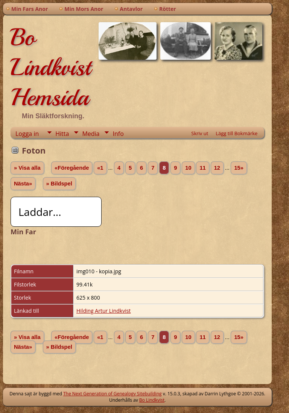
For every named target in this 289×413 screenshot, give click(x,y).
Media (90, 134)
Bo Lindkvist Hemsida (51, 67)
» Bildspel (59, 184)
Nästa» (23, 184)
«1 (100, 168)
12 (217, 168)
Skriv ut (199, 133)
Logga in (27, 134)
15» (238, 168)
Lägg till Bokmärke (236, 133)
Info (118, 134)
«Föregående (72, 168)
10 (188, 168)
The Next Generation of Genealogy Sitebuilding (112, 393)
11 (202, 168)
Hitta (62, 134)
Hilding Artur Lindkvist (103, 310)
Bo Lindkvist (151, 400)
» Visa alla (27, 168)
